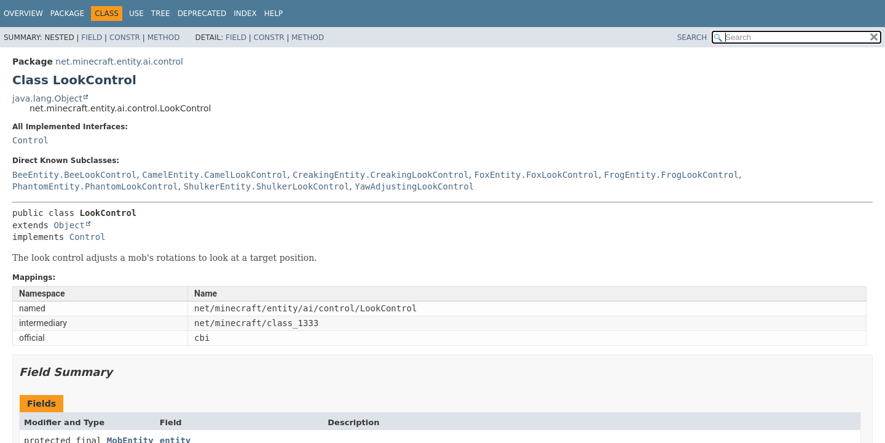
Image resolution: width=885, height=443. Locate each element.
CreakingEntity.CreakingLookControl (381, 175)
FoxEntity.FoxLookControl (536, 175)
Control (30, 140)
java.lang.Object (47, 98)
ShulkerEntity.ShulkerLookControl (267, 186)
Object (69, 225)
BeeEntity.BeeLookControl (74, 175)
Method (164, 37)
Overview (23, 13)
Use (136, 13)
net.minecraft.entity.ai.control (119, 61)
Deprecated (202, 13)
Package (67, 13)
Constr (124, 37)
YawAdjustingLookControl (414, 186)
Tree (160, 13)
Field (91, 37)
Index (245, 13)
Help (273, 13)
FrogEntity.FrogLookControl (671, 175)
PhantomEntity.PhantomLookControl (95, 186)
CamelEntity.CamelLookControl (214, 175)
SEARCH (692, 37)
